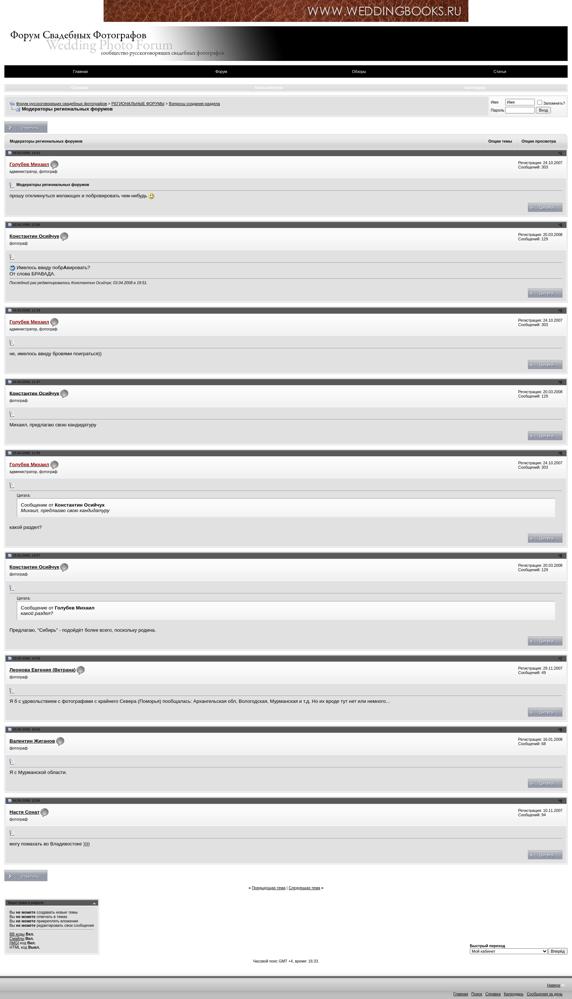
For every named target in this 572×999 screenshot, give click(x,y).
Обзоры (359, 71)
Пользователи (269, 87)
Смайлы (16, 938)
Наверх (553, 985)
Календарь (475, 87)
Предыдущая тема (268, 888)
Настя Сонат (24, 812)
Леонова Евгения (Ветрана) (42, 670)
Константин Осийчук (34, 236)
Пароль (497, 110)
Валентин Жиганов (32, 741)
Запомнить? (551, 103)
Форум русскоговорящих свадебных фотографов (61, 103)
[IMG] (14, 943)
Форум (221, 71)
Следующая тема (304, 888)
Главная (80, 71)
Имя (494, 102)
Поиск (476, 994)
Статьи (500, 71)
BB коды (17, 934)
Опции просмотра (539, 141)
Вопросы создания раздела (194, 103)
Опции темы (500, 141)
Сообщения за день (545, 994)
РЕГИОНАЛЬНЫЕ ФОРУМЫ (138, 103)
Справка (79, 87)
